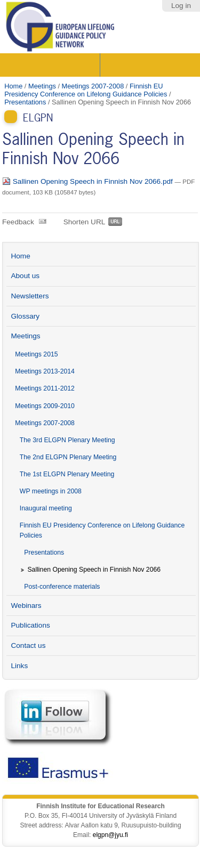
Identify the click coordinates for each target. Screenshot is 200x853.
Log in (181, 6)
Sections (51, 65)
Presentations (25, 102)
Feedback (18, 222)
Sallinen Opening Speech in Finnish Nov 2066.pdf (88, 181)
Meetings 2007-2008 (93, 86)
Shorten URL (84, 222)
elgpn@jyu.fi (110, 835)
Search (149, 65)
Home (13, 86)
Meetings (42, 86)
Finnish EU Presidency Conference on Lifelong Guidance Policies (85, 90)
